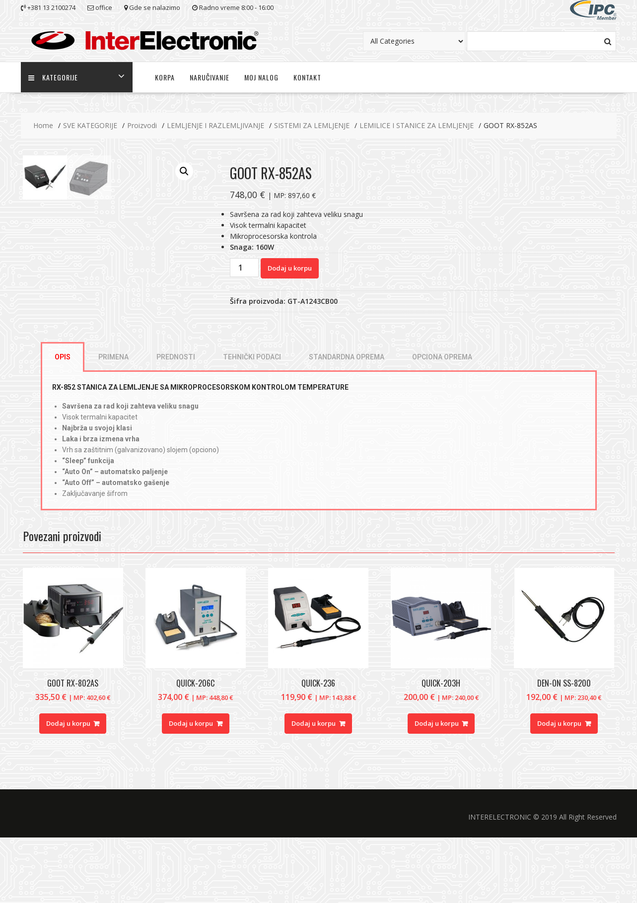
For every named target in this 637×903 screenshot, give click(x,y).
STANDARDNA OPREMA (346, 422)
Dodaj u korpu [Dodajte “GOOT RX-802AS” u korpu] (68, 788)
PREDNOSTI (175, 422)
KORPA (165, 77)
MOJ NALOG (261, 77)
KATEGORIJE (53, 77)
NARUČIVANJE (209, 77)
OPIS (63, 422)
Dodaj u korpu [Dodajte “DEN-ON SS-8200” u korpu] (559, 788)
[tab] (62, 422)
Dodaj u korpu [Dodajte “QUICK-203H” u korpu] (437, 788)
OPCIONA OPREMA (442, 422)
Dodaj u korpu (290, 268)
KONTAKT (307, 77)
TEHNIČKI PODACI (252, 422)
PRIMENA (113, 422)
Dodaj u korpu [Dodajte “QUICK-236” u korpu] (313, 788)
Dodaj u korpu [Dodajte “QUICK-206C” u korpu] (191, 788)
